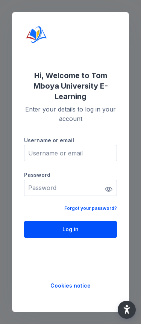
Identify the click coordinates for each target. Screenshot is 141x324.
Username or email (49, 140)
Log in (70, 229)
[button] (127, 310)
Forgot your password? (90, 208)
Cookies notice (70, 285)
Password (37, 175)
